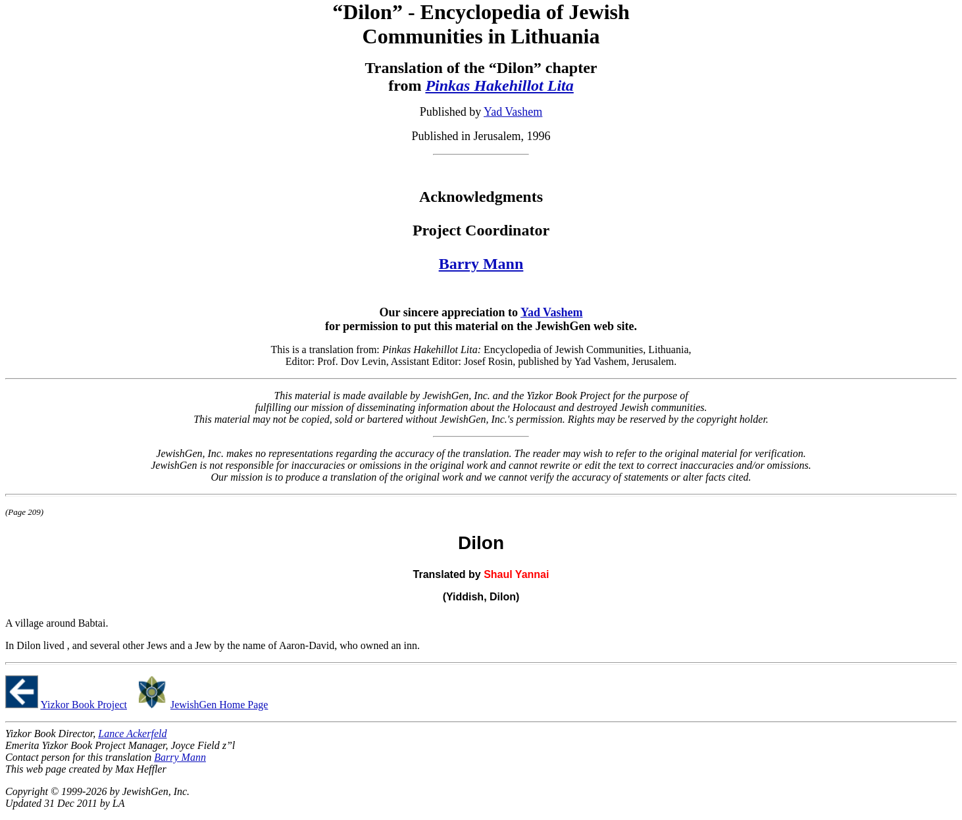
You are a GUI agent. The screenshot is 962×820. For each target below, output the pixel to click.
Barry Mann (481, 263)
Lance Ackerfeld (132, 733)
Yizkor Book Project (83, 704)
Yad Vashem (513, 111)
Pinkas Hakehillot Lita (499, 85)
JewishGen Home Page (219, 704)
